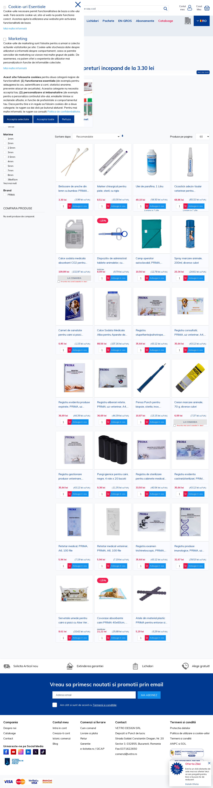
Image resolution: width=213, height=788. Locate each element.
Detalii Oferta (192, 784)
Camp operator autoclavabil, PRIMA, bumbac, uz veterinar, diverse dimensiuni (148, 261)
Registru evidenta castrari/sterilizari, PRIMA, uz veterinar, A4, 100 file (189, 476)
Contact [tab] (120, 722)
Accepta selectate (18, 119)
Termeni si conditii (180, 738)
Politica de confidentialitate (63, 111)
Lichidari (93, 21)
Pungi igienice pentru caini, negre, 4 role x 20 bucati (112, 476)
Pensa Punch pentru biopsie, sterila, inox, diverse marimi (148, 404)
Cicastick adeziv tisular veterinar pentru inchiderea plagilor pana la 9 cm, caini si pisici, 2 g (189, 189)
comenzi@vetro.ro (126, 754)
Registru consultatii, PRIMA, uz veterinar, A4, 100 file (189, 333)
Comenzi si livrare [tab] (93, 722)
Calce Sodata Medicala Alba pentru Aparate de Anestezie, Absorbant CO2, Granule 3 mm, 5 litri (112, 333)
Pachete (108, 21)
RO (202, 21)
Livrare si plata (89, 733)
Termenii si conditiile (105, 705)
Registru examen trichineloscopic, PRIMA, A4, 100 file (150, 548)
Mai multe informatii (15, 28)
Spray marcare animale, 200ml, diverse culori (188, 260)
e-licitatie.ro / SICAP (92, 748)
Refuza (66, 119)
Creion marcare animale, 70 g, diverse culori (188, 404)
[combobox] (110, 8)
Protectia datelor (180, 728)
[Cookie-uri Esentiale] (4, 7)
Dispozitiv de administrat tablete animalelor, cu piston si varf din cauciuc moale (112, 261)
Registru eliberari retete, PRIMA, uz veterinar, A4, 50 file (112, 404)
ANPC (174, 743)
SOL (183, 743)
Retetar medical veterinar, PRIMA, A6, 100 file (112, 548)
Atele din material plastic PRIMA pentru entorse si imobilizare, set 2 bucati (150, 620)
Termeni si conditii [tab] (183, 722)
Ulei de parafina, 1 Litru (149, 186)
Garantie (85, 743)
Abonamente (145, 21)
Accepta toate (45, 119)
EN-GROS (125, 21)
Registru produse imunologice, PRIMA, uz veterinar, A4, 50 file (188, 548)
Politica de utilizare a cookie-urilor (190, 733)
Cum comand (88, 728)
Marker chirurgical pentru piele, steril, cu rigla (111, 188)
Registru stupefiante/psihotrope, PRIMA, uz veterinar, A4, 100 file (150, 333)
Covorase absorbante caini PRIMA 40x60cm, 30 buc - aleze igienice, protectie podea (113, 620)
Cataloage (165, 21)
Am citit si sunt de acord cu (88, 705)
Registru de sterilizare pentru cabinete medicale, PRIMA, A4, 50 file (151, 476)
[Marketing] (4, 39)
